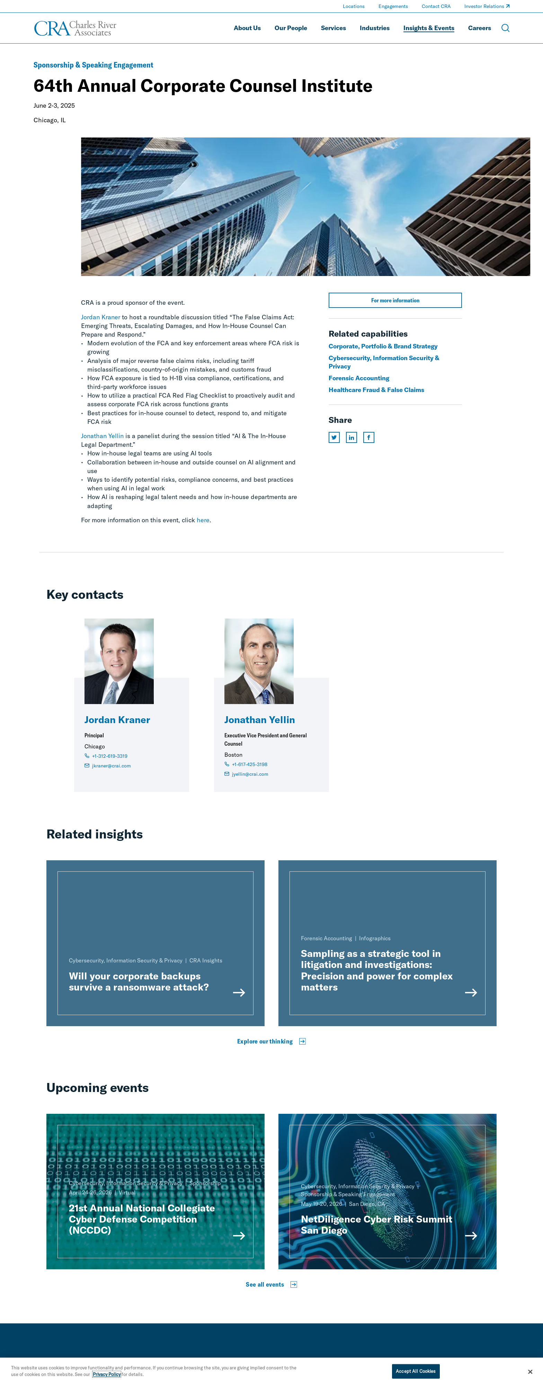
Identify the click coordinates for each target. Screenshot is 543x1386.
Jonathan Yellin (102, 436)
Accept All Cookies (416, 1374)
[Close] (530, 1375)
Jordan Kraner (100, 317)
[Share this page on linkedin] (351, 437)
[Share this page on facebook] (368, 437)
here (203, 520)
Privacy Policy (107, 1377)
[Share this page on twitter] (334, 437)
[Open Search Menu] (505, 28)
